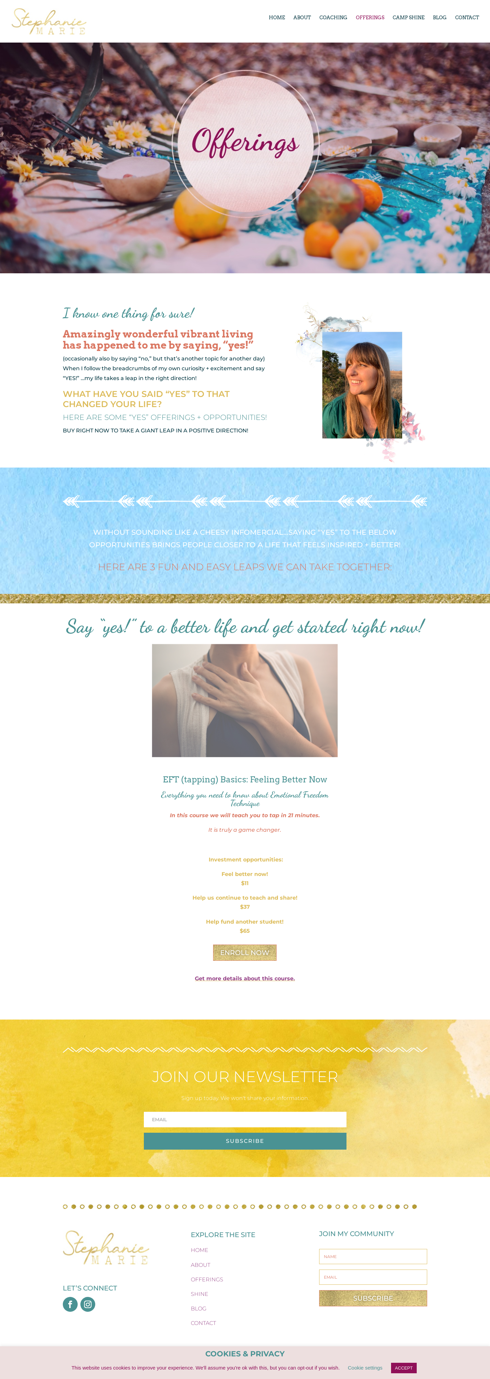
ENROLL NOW (244, 953)
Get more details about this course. (245, 978)
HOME (277, 17)
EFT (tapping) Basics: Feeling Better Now (245, 779)
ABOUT (302, 17)
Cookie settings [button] (365, 1368)
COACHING (333, 17)
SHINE (199, 1294)
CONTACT (467, 17)
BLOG (440, 17)
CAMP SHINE (408, 17)
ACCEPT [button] (404, 1368)
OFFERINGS (370, 17)
